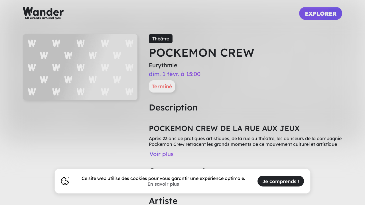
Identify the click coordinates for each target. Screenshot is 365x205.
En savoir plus (163, 184)
